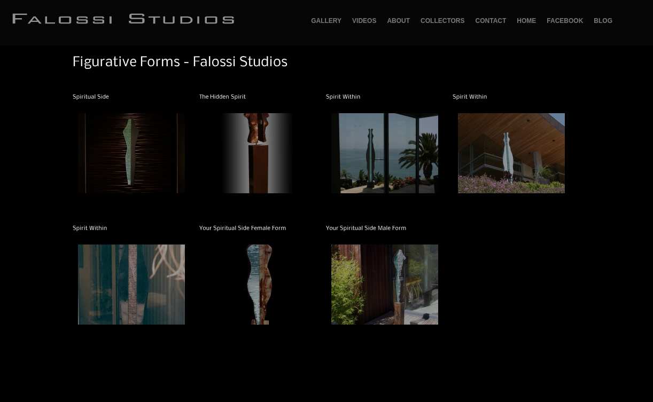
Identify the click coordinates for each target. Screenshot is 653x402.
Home (526, 21)
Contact (491, 21)
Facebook (565, 21)
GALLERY (326, 21)
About (398, 21)
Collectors (442, 21)
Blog (603, 21)
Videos (364, 21)
